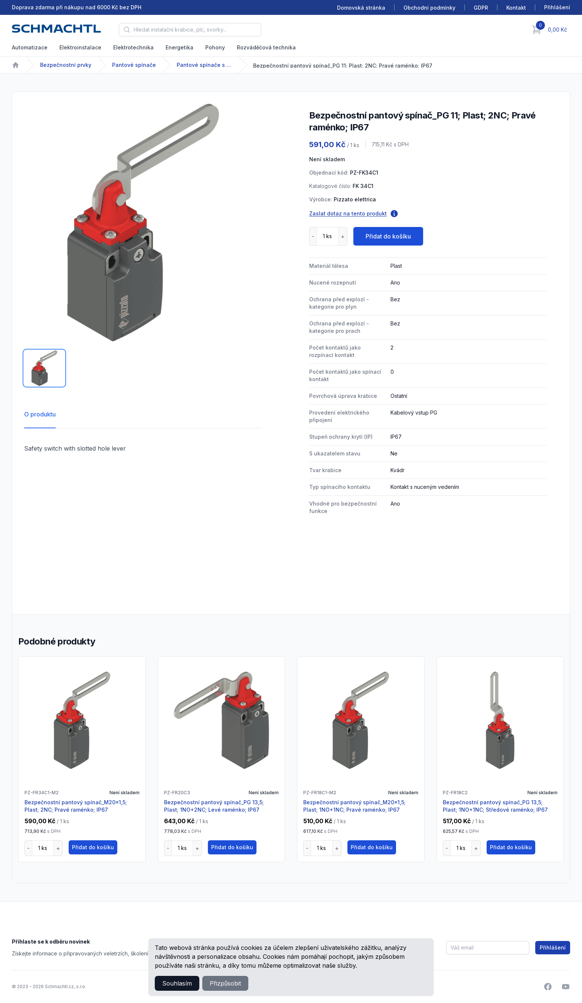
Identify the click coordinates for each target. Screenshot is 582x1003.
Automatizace (30, 47)
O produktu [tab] (40, 414)
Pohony (215, 47)
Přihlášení (553, 947)
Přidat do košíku (388, 236)
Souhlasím (177, 983)
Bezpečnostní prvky (65, 65)
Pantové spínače (134, 65)
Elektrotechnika (133, 47)
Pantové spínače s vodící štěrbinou (204, 65)
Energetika (179, 47)
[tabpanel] (143, 222)
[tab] (44, 368)
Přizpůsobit (225, 983)
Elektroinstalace (80, 47)
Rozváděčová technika (266, 47)
